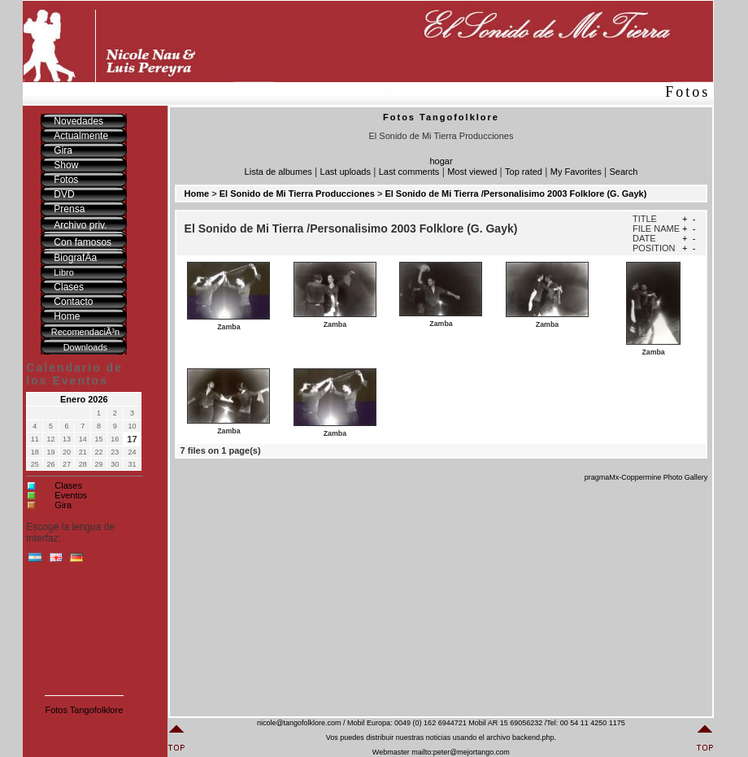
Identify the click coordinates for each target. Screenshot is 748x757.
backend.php (533, 737)
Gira (63, 505)
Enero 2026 (84, 399)
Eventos (70, 495)
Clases (68, 485)
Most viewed (472, 171)
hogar (440, 161)
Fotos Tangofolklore (84, 710)
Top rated (523, 171)
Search (624, 171)
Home (197, 193)
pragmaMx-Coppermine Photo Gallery (646, 477)
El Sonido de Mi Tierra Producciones (297, 193)
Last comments (409, 171)
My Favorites (576, 171)
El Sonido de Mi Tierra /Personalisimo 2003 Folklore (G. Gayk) (515, 193)
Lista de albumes (278, 171)
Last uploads (345, 171)
